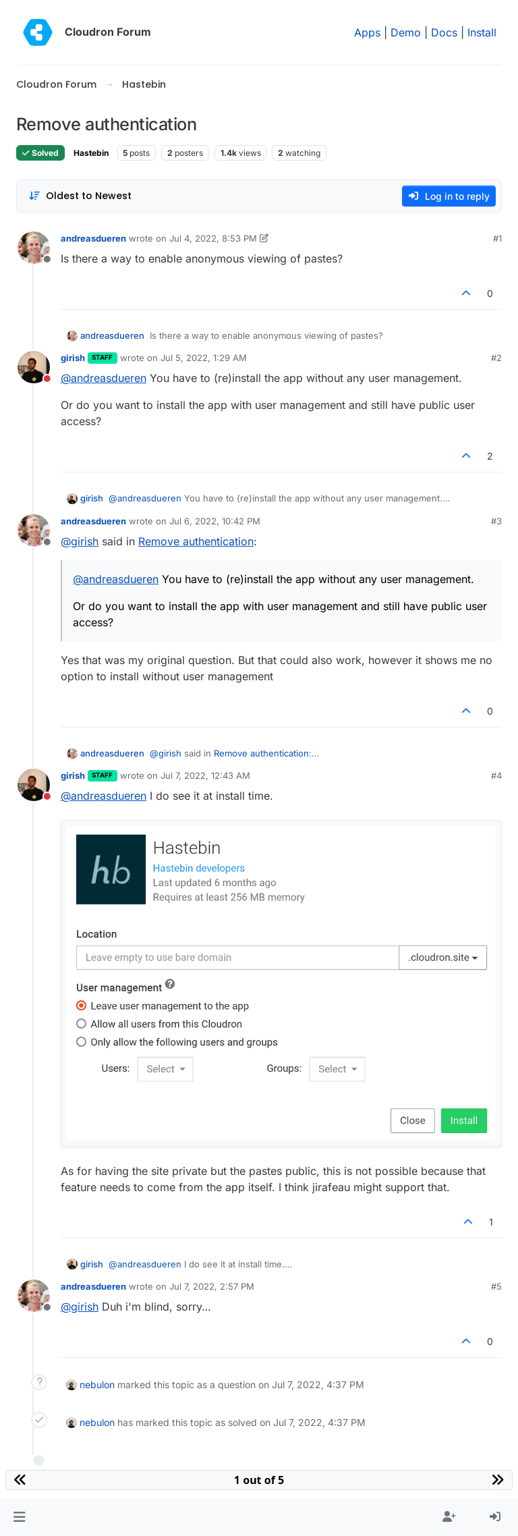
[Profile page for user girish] (34, 367)
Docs (444, 32)
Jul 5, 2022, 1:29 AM (204, 357)
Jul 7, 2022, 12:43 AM (205, 775)
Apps (367, 32)
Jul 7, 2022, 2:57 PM (211, 1286)
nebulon (97, 1384)
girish (73, 357)
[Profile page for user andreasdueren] (34, 247)
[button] (19, 1517)
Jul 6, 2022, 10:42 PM (214, 521)
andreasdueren (93, 238)
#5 (496, 1286)
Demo (406, 32)
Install (481, 32)
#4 (496, 775)
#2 (496, 357)
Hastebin (91, 153)
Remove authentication (196, 541)
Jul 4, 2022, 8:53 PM (213, 238)
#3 (496, 521)
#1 (497, 238)
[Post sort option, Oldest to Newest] (80, 196)
